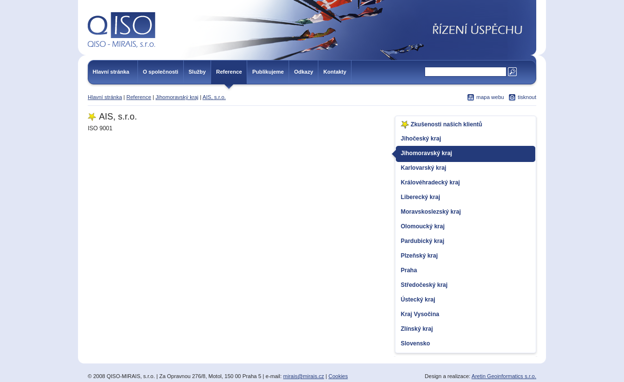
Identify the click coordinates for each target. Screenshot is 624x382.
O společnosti (160, 72)
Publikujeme (268, 72)
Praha (409, 270)
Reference (229, 72)
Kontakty (334, 72)
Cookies (338, 376)
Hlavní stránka (111, 72)
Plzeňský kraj (419, 255)
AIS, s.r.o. (214, 97)
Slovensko (415, 343)
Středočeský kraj (424, 284)
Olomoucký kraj (423, 226)
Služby (197, 72)
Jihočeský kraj (421, 138)
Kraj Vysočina (420, 314)
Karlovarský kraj (423, 167)
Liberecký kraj (420, 197)
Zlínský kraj (417, 328)
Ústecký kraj (418, 299)
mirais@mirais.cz (303, 376)
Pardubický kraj (422, 241)
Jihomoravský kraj (177, 97)
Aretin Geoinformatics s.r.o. (503, 376)
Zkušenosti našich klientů (441, 125)
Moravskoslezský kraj (431, 211)
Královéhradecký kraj (430, 182)
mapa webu (490, 97)
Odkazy (303, 72)
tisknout (527, 97)
